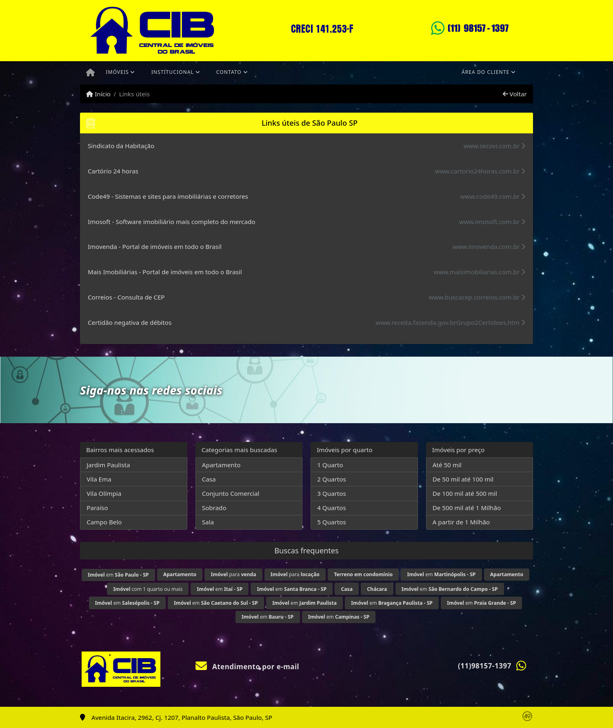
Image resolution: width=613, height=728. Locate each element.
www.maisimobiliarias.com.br (479, 272)
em (118, 574)
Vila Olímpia (104, 493)
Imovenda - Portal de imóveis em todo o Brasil (155, 246)
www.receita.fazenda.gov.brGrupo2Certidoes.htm (450, 322)
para (233, 574)
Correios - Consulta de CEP (126, 297)
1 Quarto (330, 465)
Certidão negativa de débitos (129, 322)
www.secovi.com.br (494, 146)
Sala (208, 522)
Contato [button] (229, 72)
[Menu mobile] (90, 73)
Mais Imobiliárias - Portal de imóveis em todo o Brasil (165, 272)
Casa (209, 479)
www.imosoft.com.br (492, 222)
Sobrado (214, 508)
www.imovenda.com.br (489, 246)
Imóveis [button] (117, 72)
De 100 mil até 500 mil (465, 493)
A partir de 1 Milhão (461, 522)
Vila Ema (99, 479)
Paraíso (97, 508)
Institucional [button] (172, 72)
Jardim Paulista (108, 465)
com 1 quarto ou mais (148, 589)
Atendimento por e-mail (247, 666)
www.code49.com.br (492, 196)
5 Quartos (331, 522)
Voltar (515, 94)
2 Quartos (331, 479)
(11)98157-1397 (484, 665)
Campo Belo (104, 522)
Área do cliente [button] (485, 72)
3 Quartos (331, 493)
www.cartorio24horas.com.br (480, 171)
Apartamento (221, 465)
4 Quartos (331, 508)
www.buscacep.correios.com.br (477, 297)
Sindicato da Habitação (121, 146)
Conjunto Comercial (231, 493)
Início (98, 94)
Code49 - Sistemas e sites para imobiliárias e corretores (168, 196)
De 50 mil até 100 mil (463, 479)
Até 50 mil (447, 465)
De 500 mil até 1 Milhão (467, 508)
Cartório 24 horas (113, 171)
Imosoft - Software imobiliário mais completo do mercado (171, 222)
